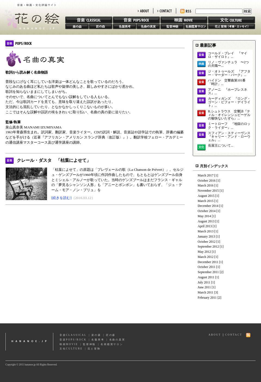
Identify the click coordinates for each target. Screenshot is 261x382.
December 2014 (208, 206)
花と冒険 (231, 26)
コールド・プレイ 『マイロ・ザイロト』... (227, 55)
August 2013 (206, 221)
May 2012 (204, 252)
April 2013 (205, 226)
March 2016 (205, 185)
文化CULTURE (71, 348)
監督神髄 (172, 26)
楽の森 (77, 26)
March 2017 (205, 175)
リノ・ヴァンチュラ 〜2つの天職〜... (228, 64)
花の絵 (30, 14)
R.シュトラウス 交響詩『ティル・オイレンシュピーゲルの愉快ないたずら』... (229, 115)
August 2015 (206, 196)
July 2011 (204, 282)
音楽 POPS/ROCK (136, 20)
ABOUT (143, 10)
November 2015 (208, 190)
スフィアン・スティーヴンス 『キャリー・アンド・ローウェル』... (229, 136)
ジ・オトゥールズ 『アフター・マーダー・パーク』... (229, 73)
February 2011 (207, 297)
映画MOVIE (69, 344)
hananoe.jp (29, 342)
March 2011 (205, 292)
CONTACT (164, 10)
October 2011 (206, 267)
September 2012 (208, 246)
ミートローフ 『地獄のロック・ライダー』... (229, 125)
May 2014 (204, 216)
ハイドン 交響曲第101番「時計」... (227, 82)
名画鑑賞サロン (195, 26)
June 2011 (204, 287)
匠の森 (100, 26)
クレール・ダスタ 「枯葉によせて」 (54, 160)
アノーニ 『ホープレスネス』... (227, 91)
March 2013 (205, 231)
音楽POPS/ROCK (73, 339)
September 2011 (208, 272)
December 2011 (208, 262)
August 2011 (206, 277)
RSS (185, 11)
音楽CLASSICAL (73, 335)
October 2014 (207, 211)
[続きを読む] (61, 198)
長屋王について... (220, 145)
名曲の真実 (148, 26)
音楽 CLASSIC (88, 20)
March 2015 (205, 201)
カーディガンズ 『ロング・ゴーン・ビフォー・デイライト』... (229, 102)
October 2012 (207, 242)
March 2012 (205, 257)
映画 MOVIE (183, 20)
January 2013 (206, 236)
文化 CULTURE (231, 20)
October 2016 (207, 180)
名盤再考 (124, 26)
